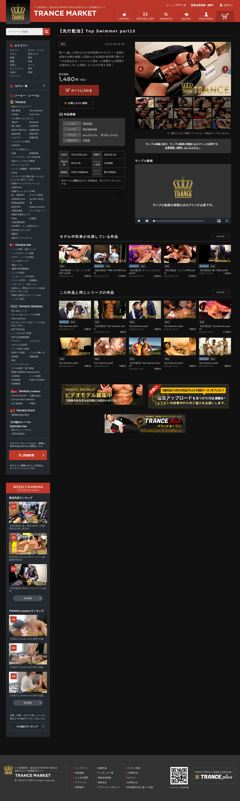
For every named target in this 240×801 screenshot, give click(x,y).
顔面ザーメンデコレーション (26, 183)
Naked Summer (37, 207)
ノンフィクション (20, 364)
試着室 (33, 218)
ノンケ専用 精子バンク (24, 249)
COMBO (16, 376)
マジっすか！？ (37, 210)
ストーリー (15, 76)
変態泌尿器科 (18, 203)
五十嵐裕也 (17, 403)
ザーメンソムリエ (20, 165)
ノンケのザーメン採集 (23, 253)
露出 (30, 57)
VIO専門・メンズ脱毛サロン (26, 226)
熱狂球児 (34, 134)
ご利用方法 (132, 773)
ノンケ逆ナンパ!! (20, 261)
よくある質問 (81, 777)
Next (225, 69)
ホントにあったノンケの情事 (26, 314)
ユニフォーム (90, 134)
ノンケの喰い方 (37, 352)
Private (15, 114)
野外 (30, 68)
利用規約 (79, 787)
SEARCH (166, 18)
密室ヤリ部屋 (18, 352)
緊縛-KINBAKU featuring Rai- (26, 372)
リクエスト (35, 341)
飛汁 (14, 360)
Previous (141, 69)
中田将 (86, 140)
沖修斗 (33, 403)
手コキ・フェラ (109, 134)
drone (14, 172)
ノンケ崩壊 (35, 376)
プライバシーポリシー (109, 787)
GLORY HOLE (37, 199)
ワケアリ (16, 341)
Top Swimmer (90, 129)
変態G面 (34, 137)
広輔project (35, 395)
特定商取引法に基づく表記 (140, 787)
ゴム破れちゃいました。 (24, 118)
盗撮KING (34, 130)
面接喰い (34, 280)
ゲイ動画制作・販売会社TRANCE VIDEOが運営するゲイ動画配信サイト (70, 7)
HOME (124, 18)
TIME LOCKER (37, 380)
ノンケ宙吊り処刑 (20, 349)
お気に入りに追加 (77, 103)
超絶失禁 (16, 134)
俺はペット (17, 265)
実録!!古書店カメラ (21, 214)
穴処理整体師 (18, 222)
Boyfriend (34, 122)
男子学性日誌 (18, 329)
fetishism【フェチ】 (21, 230)
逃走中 (15, 122)
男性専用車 (35, 169)
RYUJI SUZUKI (19, 395)
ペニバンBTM (18, 280)
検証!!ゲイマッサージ (22, 238)
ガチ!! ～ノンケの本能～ (23, 257)
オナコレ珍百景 (19, 345)
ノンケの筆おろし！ (21, 149)
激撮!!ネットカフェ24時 (23, 191)
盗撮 (12, 57)
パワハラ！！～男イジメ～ (25, 284)
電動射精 (34, 356)
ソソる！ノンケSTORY (23, 276)
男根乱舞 (34, 153)
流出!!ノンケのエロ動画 (23, 161)
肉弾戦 (15, 356)
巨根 (30, 72)
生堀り (13, 72)
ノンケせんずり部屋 (21, 333)
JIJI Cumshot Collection (23, 399)
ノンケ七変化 (18, 272)
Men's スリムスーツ (21, 106)
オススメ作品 (133, 768)
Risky (14, 218)
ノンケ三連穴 (18, 299)
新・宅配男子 (18, 195)
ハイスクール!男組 (21, 141)
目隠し (13, 65)
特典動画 (16, 383)
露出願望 (16, 110)
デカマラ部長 (36, 195)
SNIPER (16, 145)
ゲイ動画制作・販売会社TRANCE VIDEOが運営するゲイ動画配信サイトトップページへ (65, 13)
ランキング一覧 (105, 773)
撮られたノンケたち (21, 430)
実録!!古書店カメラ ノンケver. (26, 295)
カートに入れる (81, 90)
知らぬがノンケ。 (20, 311)
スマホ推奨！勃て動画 (23, 368)
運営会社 (102, 782)
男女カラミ (33, 54)
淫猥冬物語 (17, 210)
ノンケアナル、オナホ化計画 (26, 157)
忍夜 (14, 153)
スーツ (31, 65)
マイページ (80, 782)
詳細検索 (28, 455)
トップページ (81, 768)
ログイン (228, 5)
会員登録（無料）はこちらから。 (183, 147)
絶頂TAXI (16, 207)
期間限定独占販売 (20, 415)
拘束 (30, 61)
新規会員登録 (104, 777)
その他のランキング (27, 726)
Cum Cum (35, 114)
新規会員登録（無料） (203, 5)
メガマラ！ (17, 137)
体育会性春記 (18, 433)
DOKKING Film (18, 426)
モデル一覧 (21, 86)
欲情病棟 (16, 380)
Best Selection (19, 318)
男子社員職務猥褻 (20, 337)
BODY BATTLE (19, 130)
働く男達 (16, 126)
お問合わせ (132, 782)
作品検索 (79, 773)
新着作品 (102, 768)
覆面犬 (15, 234)
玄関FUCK (17, 187)
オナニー (14, 50)
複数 (12, 61)
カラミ (13, 54)
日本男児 (34, 126)
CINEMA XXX (18, 199)
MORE (221, 236)
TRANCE (87, 123)
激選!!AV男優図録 (20, 268)
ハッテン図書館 (19, 169)
